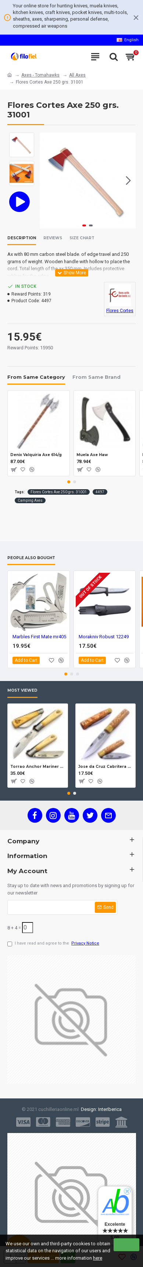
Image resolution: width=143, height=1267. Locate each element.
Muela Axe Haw (92, 454)
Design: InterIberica (100, 1109)
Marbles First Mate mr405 (39, 636)
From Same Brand (96, 377)
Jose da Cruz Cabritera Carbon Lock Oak (105, 766)
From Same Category (36, 377)
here (97, 1258)
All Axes (77, 75)
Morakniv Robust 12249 (104, 636)
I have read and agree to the (53, 943)
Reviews (52, 238)
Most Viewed (22, 690)
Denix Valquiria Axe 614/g (36, 454)
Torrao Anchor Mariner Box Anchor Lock (37, 766)
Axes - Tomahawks (40, 75)
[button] (128, 180)
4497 (100, 492)
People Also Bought (31, 558)
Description (21, 238)
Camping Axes (30, 500)
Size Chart (81, 238)
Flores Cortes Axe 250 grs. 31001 (59, 492)
